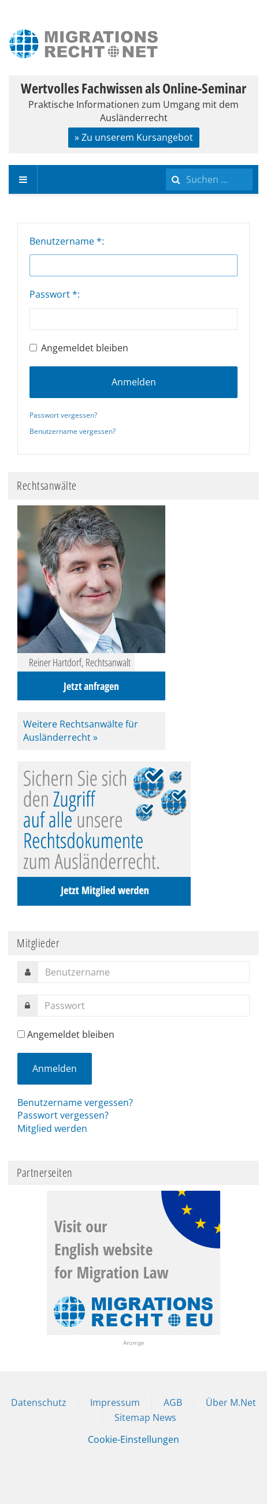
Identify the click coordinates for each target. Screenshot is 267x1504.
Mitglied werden (52, 1128)
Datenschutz (38, 1402)
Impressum (115, 1402)
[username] (144, 972)
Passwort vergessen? (63, 415)
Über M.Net (231, 1402)
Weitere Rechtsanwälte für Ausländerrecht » (80, 731)
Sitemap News (145, 1417)
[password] (143, 1006)
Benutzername (65, 241)
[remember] (21, 1034)
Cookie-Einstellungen (133, 1439)
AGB (173, 1402)
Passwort (53, 294)
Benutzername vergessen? (72, 431)
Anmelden (134, 382)
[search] (209, 179)
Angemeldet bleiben (78, 348)
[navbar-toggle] (23, 179)
